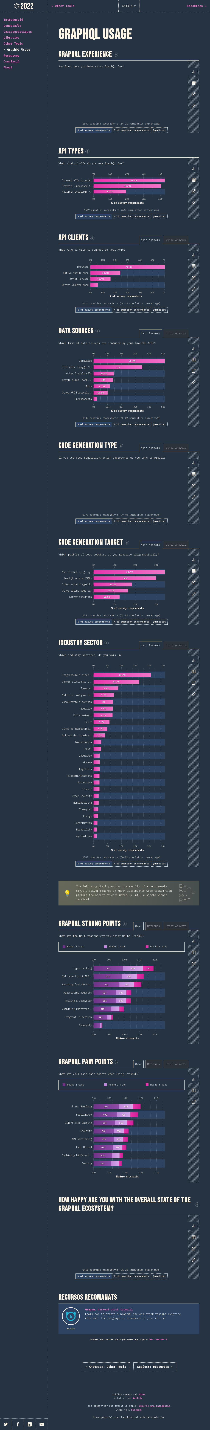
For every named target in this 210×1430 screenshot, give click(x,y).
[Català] (129, 6)
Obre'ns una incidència (154, 1405)
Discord (136, 1409)
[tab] (194, 72)
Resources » (155, 1366)
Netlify (137, 1398)
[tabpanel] (128, 97)
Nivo (142, 1394)
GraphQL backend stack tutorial (109, 1309)
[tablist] (193, 90)
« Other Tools (105, 1366)
